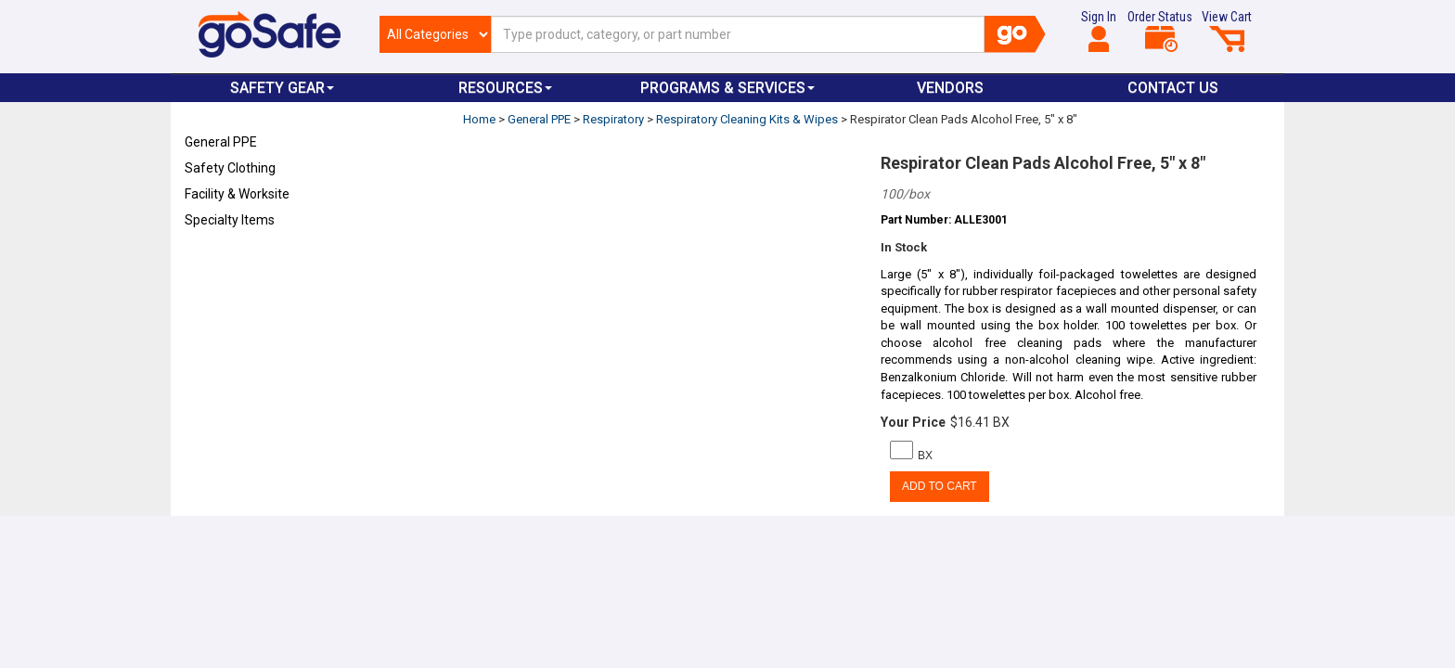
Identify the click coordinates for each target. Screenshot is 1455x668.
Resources (505, 87)
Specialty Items (230, 219)
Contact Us (1172, 87)
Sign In (1098, 30)
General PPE (221, 142)
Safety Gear (282, 87)
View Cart (1227, 30)
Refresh (220, 263)
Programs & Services (727, 87)
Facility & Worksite (237, 193)
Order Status (1159, 30)
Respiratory (613, 119)
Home (479, 119)
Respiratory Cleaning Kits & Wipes (747, 119)
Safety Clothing (230, 168)
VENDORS (950, 87)
